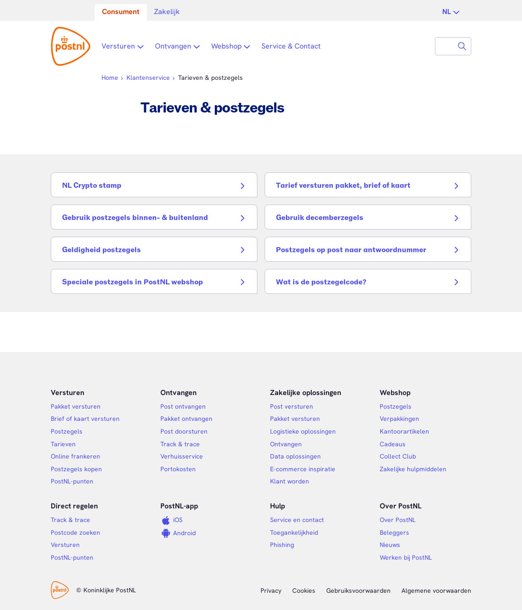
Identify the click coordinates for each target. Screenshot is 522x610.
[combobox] (444, 46)
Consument (121, 11)
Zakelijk (167, 11)
